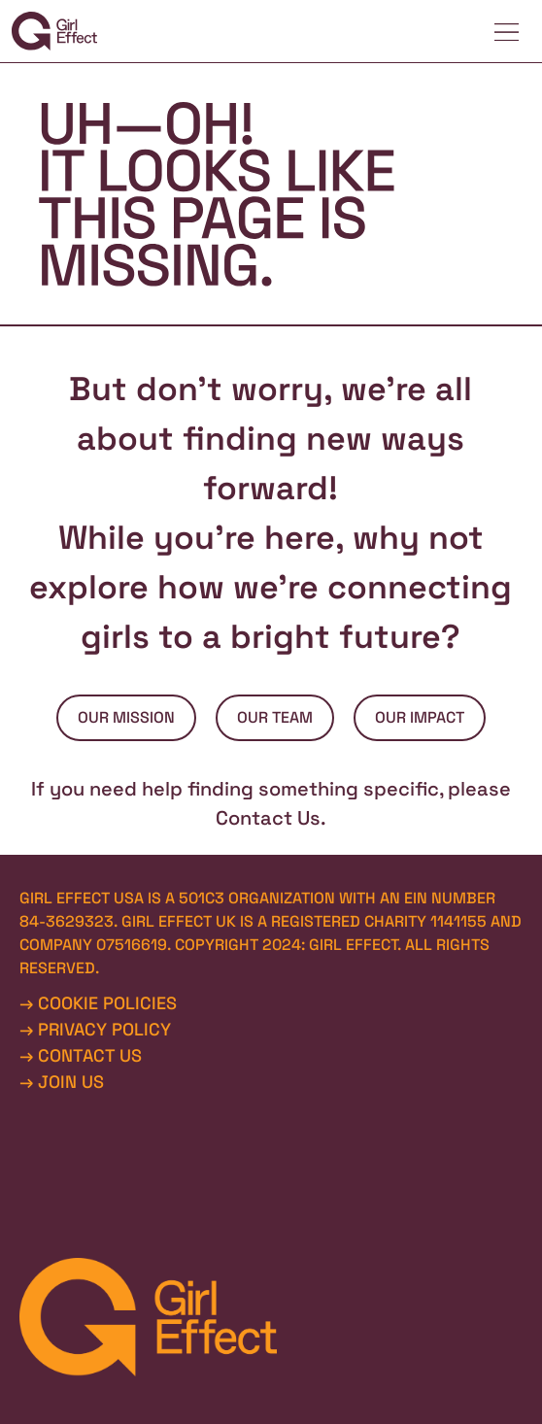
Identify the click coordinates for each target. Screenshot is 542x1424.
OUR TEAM (275, 717)
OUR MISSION (126, 717)
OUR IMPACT (419, 717)
